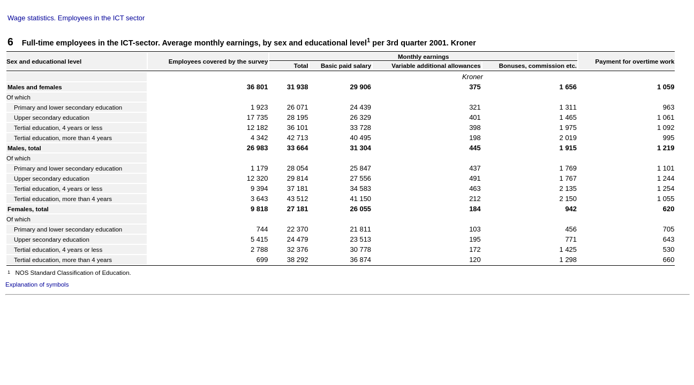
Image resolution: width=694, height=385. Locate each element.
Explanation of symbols (37, 284)
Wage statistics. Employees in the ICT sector (76, 18)
